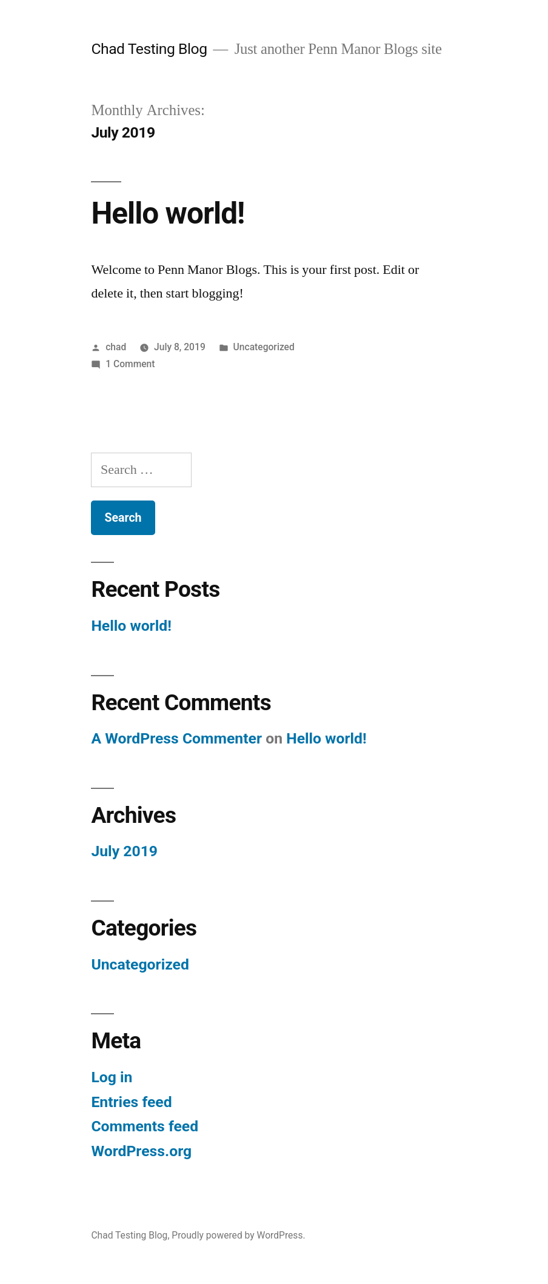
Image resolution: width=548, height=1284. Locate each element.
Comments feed (144, 1126)
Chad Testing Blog (149, 49)
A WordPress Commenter (176, 738)
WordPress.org (141, 1151)
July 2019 (124, 851)
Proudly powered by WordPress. (238, 1235)
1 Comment (130, 364)
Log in (111, 1077)
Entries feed (131, 1102)
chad (115, 347)
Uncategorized (264, 347)
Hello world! (167, 213)
